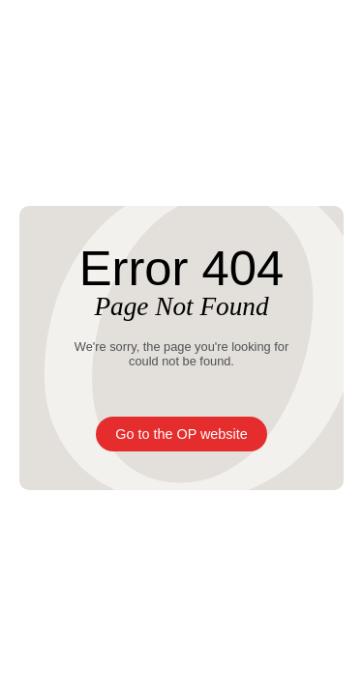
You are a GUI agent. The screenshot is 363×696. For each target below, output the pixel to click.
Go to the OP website (181, 434)
